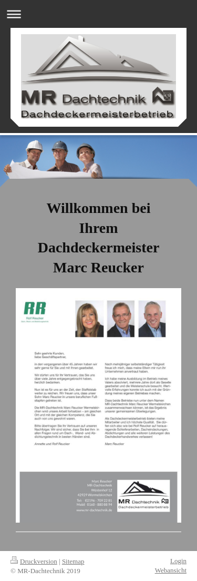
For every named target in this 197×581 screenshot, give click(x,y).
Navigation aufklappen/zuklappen (98, 14)
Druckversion (34, 561)
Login (178, 561)
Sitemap (73, 561)
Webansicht (170, 570)
